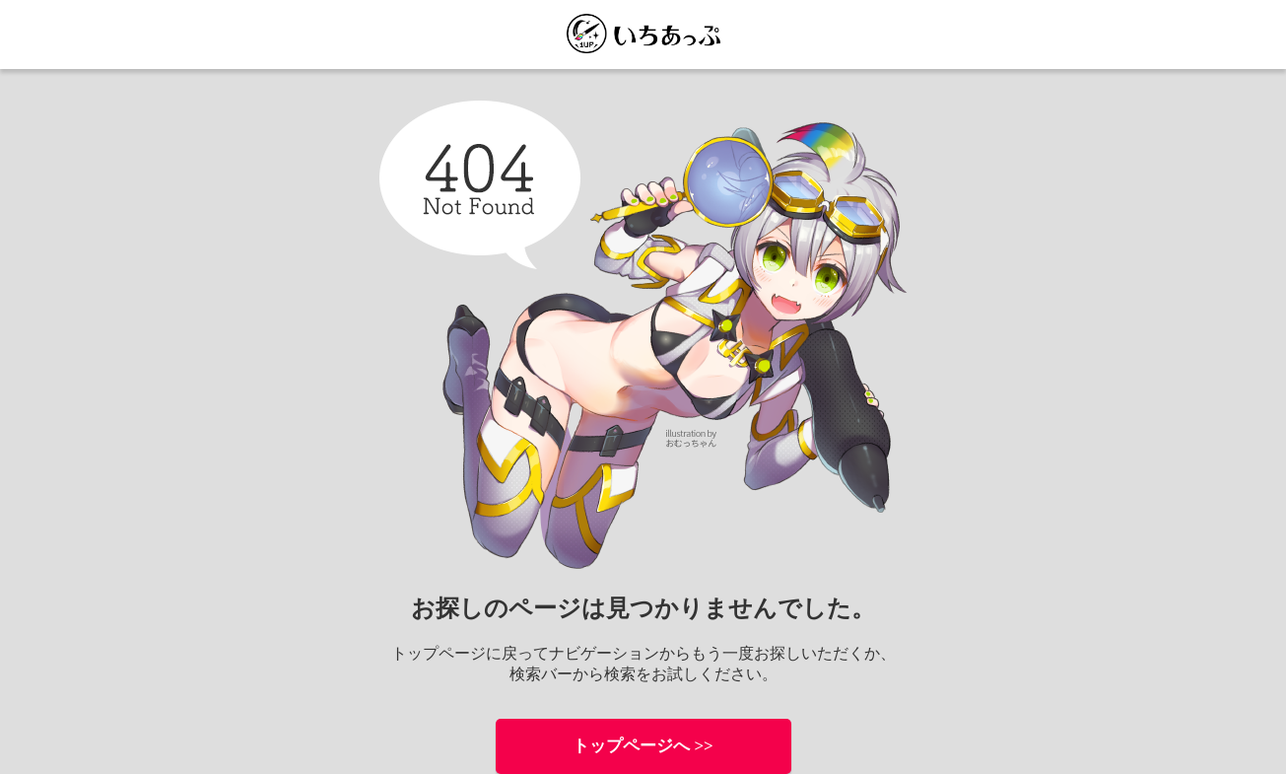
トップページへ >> (643, 746)
